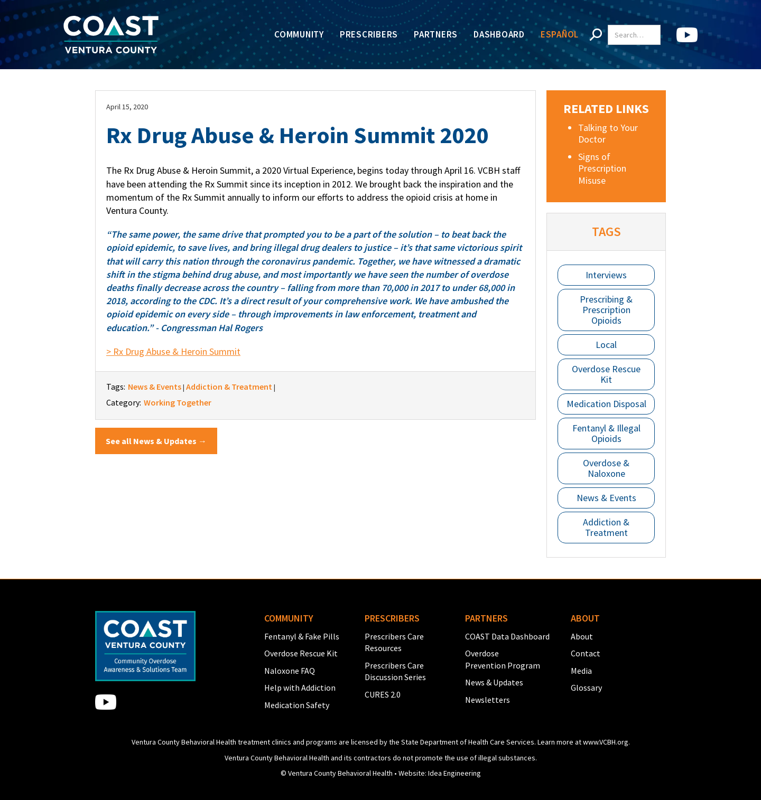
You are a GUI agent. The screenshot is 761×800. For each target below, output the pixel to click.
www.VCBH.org (605, 742)
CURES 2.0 (383, 694)
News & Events (606, 498)
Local (606, 344)
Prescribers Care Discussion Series (395, 671)
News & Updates (494, 682)
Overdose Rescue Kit (606, 374)
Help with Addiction (300, 687)
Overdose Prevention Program (502, 659)
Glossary (586, 687)
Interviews (606, 275)
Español (560, 34)
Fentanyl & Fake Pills (301, 636)
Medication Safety (296, 705)
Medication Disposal (606, 404)
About (582, 636)
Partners (436, 34)
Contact (585, 653)
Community (299, 34)
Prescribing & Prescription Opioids (606, 309)
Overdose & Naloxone (606, 468)
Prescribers (369, 34)
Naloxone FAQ (289, 670)
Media (581, 670)
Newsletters (487, 699)
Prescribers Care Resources (394, 642)
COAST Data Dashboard (507, 636)
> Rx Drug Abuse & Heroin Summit (173, 351)
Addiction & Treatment (606, 527)
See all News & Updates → (156, 441)
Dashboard (499, 34)
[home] (111, 34)
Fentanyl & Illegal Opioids (606, 433)
